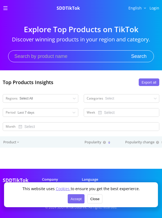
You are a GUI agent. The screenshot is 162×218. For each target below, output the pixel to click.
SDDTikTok (68, 8)
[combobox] (127, 112)
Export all (149, 82)
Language (90, 179)
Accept (76, 199)
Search (139, 56)
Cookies (63, 188)
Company (50, 179)
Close (94, 199)
